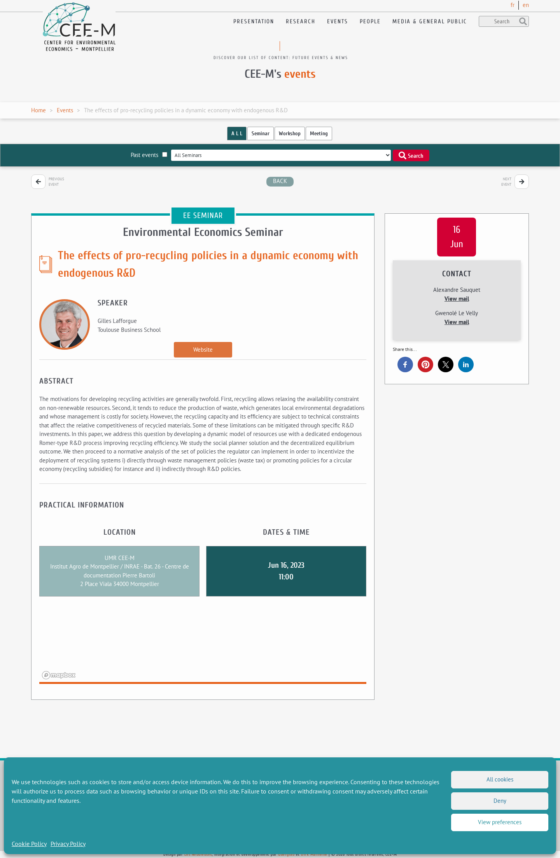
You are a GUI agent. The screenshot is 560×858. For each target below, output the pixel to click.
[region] (202, 645)
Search (411, 155)
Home (38, 110)
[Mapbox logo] (59, 675)
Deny (500, 800)
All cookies (499, 779)
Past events (149, 155)
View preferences (500, 822)
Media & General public (429, 21)
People (370, 21)
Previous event (56, 182)
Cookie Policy (29, 844)
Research (300, 21)
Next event (506, 182)
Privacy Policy (68, 844)
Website (203, 349)
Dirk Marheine (314, 854)
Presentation (253, 21)
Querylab (286, 854)
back (280, 181)
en (526, 5)
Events (337, 21)
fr (512, 5)
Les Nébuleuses (198, 854)
